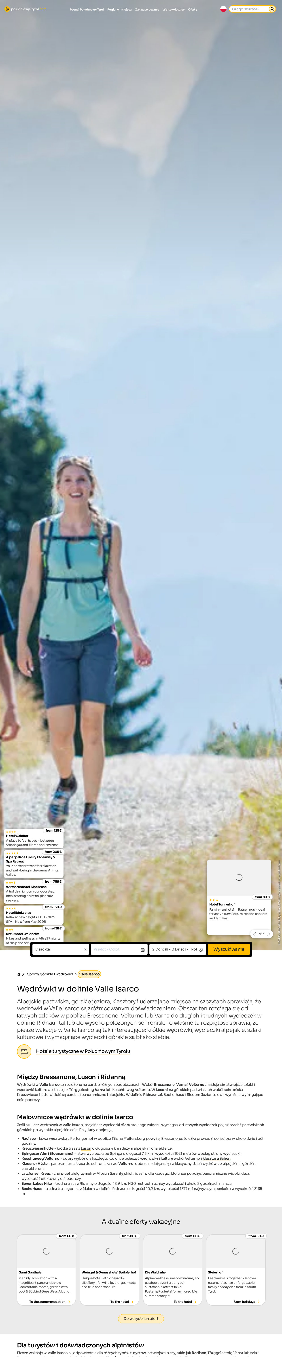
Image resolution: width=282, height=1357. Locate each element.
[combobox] (60, 949)
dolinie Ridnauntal (146, 1094)
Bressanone (164, 1084)
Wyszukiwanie (228, 949)
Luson (86, 1148)
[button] (254, 934)
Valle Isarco (49, 1084)
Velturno (126, 1163)
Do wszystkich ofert (141, 1318)
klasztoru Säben (216, 1158)
